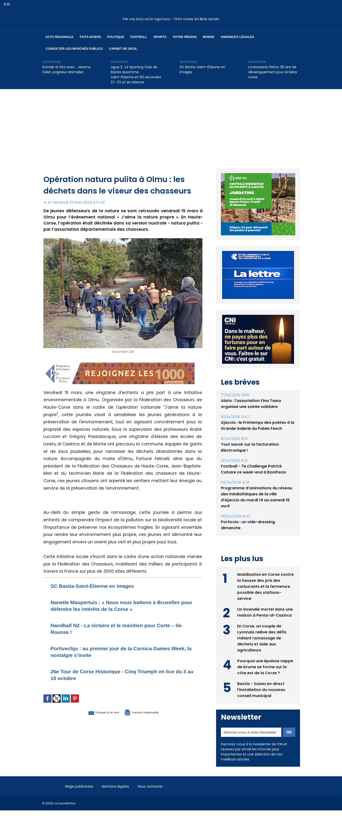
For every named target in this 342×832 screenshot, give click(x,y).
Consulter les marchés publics (74, 48)
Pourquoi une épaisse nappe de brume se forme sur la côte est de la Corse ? (265, 666)
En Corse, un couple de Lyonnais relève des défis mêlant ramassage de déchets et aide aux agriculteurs (262, 637)
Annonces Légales (237, 37)
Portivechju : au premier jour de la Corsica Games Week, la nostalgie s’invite (119, 651)
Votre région (185, 37)
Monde (208, 37)
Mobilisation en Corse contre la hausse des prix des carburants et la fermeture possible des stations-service (265, 586)
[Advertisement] (171, 125)
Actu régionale (60, 37)
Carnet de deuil (123, 48)
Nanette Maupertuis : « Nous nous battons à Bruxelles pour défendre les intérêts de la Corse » (118, 605)
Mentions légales (120, 785)
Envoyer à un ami (96, 712)
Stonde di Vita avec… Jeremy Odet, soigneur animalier (66, 69)
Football (138, 37)
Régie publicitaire (81, 785)
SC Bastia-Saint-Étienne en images (202, 69)
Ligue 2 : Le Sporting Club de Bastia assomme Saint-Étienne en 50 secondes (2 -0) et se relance (136, 75)
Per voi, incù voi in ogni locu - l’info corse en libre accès (171, 18)
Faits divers (90, 37)
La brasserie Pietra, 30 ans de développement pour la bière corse (272, 72)
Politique (115, 37)
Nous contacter (157, 785)
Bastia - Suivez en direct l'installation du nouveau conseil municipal (261, 689)
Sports (159, 37)
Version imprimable (148, 712)
